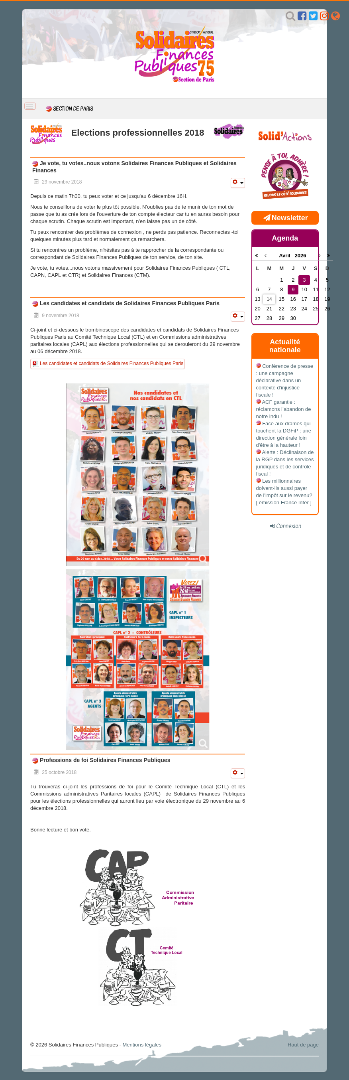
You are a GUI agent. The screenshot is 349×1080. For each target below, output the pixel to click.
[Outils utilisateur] (238, 183)
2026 (300, 256)
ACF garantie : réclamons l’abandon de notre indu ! (283, 409)
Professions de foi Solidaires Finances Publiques (104, 760)
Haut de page (303, 1045)
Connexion (288, 526)
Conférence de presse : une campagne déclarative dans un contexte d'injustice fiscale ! (285, 380)
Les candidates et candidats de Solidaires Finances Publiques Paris (129, 303)
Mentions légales (141, 1045)
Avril (286, 256)
